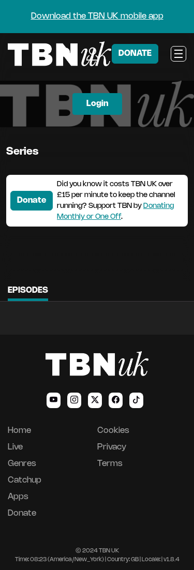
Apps (18, 497)
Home (19, 430)
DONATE (135, 53)
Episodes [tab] (28, 290)
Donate (31, 200)
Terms (110, 464)
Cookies (113, 430)
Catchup (24, 480)
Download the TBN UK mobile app (97, 16)
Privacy (111, 447)
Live (15, 447)
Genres (22, 464)
